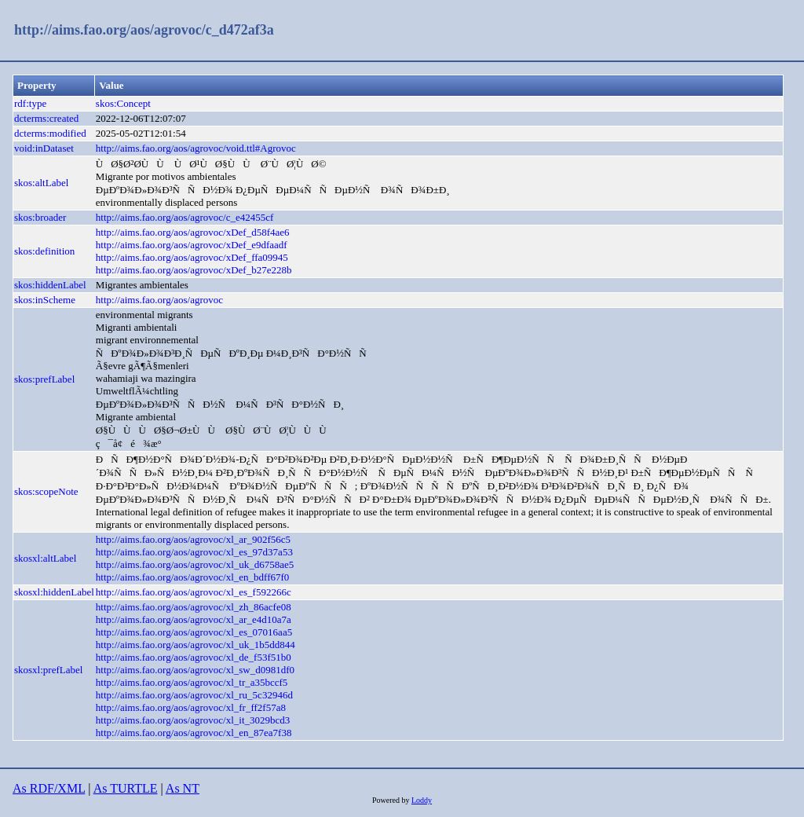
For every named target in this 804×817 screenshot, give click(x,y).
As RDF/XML (49, 788)
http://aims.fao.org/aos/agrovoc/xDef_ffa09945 (192, 257)
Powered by (391, 800)
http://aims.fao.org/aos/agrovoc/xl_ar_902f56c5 (193, 539)
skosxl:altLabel (45, 558)
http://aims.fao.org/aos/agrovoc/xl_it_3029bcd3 (193, 720)
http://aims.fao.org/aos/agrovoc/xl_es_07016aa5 (194, 632)
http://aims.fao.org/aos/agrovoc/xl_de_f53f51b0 (193, 657)
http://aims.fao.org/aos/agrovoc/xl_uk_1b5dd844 (195, 644)
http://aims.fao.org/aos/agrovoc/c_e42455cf (184, 217)
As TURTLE (125, 788)
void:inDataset (44, 148)
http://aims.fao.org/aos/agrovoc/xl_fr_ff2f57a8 (191, 707)
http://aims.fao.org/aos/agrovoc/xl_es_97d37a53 (194, 552)
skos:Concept (123, 103)
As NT (182, 788)
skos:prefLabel (44, 379)
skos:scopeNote (46, 491)
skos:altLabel (41, 183)
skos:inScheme (44, 300)
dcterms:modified (50, 133)
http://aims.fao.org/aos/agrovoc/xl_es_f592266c (193, 592)
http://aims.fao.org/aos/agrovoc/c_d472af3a (144, 30)
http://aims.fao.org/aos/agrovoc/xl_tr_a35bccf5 (192, 682)
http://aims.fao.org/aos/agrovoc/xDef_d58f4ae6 (193, 232)
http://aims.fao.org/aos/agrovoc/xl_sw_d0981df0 (195, 670)
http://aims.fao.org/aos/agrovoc (159, 300)
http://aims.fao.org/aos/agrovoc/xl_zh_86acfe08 (193, 607)
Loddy (421, 800)
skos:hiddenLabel (50, 285)
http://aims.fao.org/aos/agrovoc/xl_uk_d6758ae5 (195, 564)
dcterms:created (46, 118)
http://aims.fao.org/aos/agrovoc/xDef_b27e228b (194, 270)
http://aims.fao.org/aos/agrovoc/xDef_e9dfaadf (191, 245)
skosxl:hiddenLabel (54, 592)
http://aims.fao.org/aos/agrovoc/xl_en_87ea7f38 (194, 732)
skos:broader (40, 217)
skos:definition (44, 251)
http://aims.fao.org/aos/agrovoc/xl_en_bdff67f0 (192, 577)
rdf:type (30, 103)
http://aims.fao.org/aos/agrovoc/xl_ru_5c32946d (194, 695)
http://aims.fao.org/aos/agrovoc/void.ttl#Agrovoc (196, 148)
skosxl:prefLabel (48, 670)
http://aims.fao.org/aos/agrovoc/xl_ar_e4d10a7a (193, 619)
